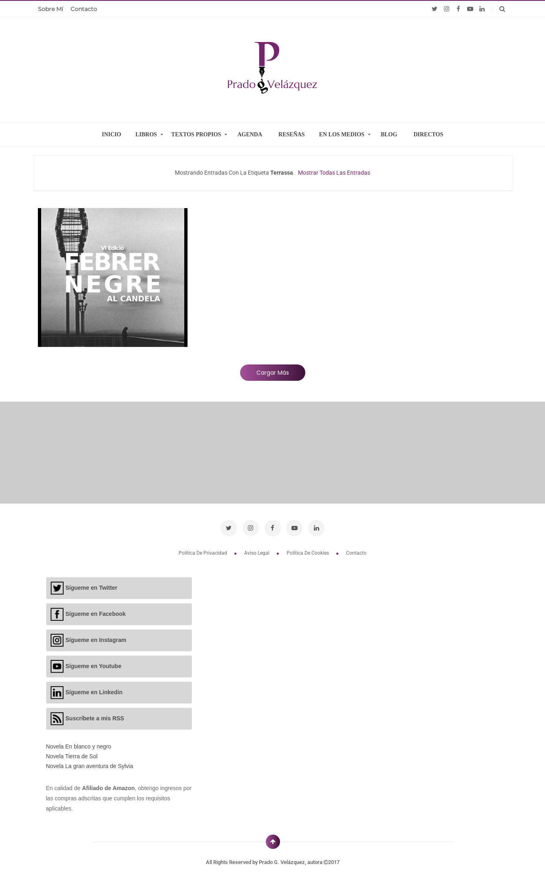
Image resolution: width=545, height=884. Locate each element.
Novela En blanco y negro (78, 746)
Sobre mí (50, 9)
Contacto (84, 9)
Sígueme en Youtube (93, 665)
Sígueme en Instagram (96, 639)
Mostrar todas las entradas (334, 172)
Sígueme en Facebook (96, 613)
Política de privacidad (203, 553)
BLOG (389, 134)
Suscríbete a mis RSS (95, 718)
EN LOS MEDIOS (341, 134)
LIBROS (146, 134)
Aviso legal (257, 553)
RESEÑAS (291, 134)
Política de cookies (308, 553)
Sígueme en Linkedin (94, 692)
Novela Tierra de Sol (72, 756)
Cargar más (272, 373)
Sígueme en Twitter (91, 587)
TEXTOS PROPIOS (196, 134)
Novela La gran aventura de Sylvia (89, 766)
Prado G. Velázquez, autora (291, 862)
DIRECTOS (428, 134)
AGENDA (249, 134)
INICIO (111, 134)
